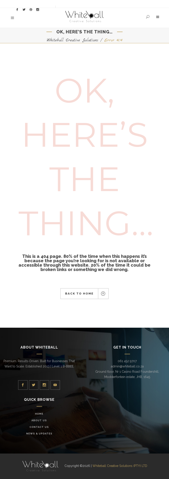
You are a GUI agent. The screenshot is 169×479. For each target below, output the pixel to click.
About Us (39, 420)
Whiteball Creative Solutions (72, 40)
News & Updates (39, 433)
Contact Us (39, 427)
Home (39, 413)
